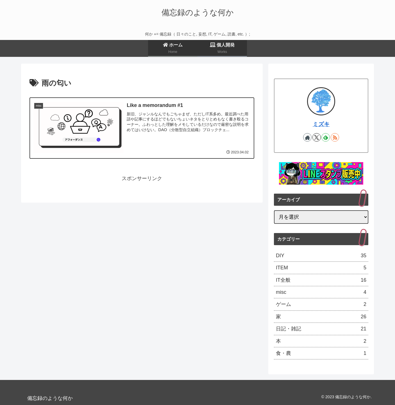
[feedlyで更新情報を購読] (325, 137)
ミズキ (321, 124)
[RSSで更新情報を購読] (335, 137)
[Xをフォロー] (316, 137)
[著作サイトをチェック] (307, 137)
